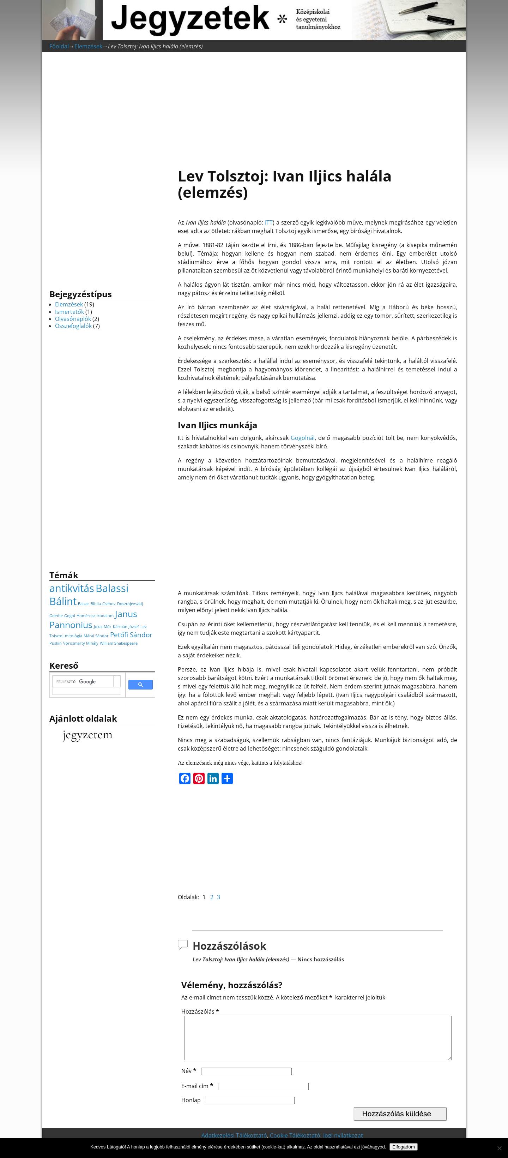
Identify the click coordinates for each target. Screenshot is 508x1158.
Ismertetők (69, 312)
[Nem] (499, 1148)
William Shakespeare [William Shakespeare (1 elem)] (119, 643)
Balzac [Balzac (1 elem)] (83, 603)
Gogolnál (303, 438)
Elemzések (88, 46)
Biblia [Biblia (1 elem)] (96, 603)
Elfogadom (403, 1147)
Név (189, 1079)
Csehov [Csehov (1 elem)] (109, 603)
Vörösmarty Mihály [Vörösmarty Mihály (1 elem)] (80, 643)
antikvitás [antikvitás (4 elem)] (71, 588)
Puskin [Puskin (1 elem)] (55, 643)
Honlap (191, 1108)
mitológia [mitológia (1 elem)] (73, 635)
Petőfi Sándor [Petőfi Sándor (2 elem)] (131, 634)
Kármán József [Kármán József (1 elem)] (126, 626)
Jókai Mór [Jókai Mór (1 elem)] (102, 626)
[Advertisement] (317, 106)
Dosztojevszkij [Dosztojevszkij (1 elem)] (130, 603)
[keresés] (83, 682)
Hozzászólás (200, 1011)
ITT (269, 222)
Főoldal (59, 46)
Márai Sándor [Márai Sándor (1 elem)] (96, 635)
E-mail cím (198, 1094)
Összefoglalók (73, 326)
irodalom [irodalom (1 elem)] (105, 615)
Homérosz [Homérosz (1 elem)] (86, 615)
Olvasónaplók (73, 319)
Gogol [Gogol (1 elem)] (69, 615)
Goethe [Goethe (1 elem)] (56, 615)
